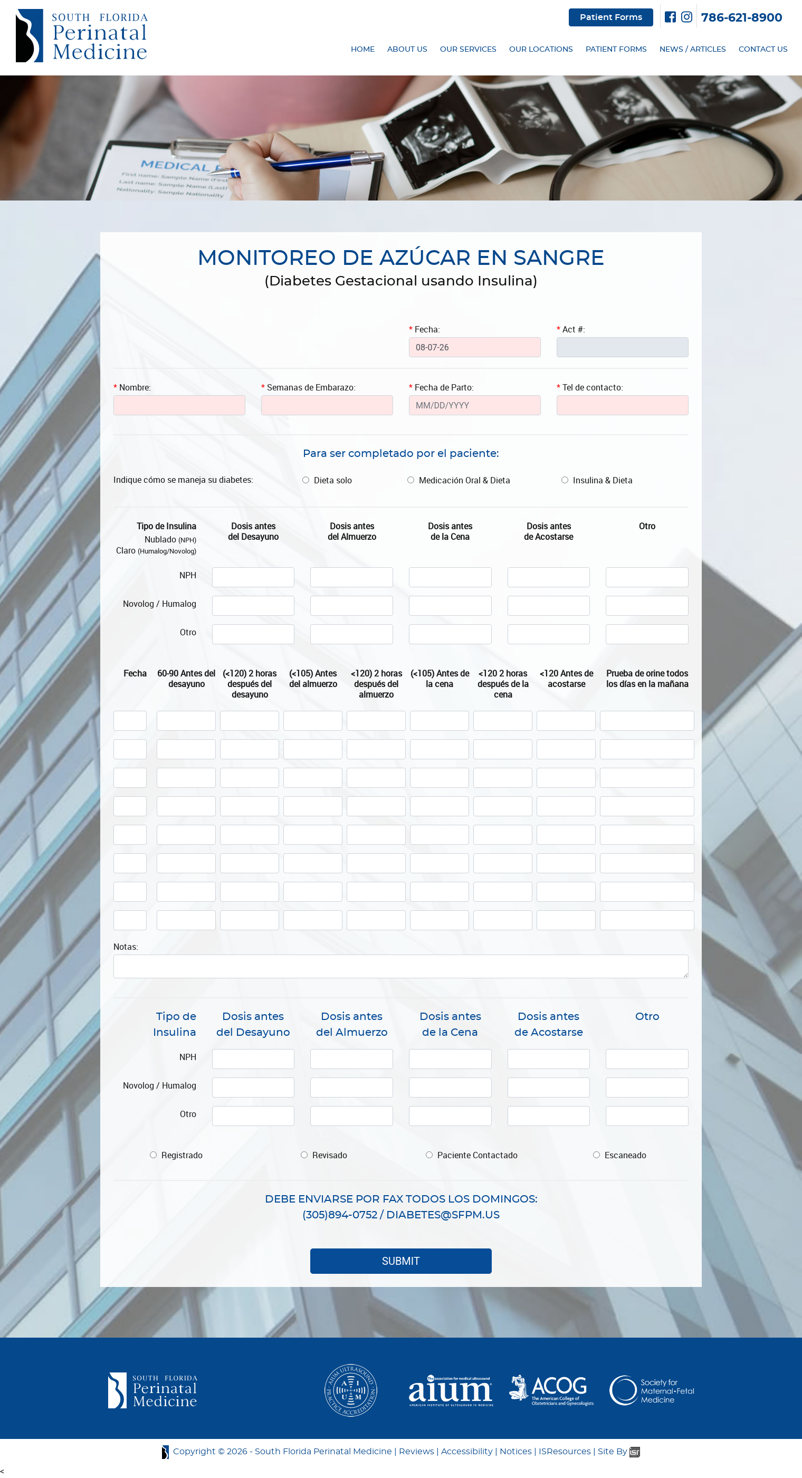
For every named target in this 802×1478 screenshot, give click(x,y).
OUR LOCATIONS (541, 49)
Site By (619, 1451)
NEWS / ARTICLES (693, 49)
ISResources (565, 1451)
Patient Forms (611, 17)
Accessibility (467, 1451)
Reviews (416, 1451)
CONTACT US (763, 49)
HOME (363, 49)
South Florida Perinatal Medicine (323, 1451)
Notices (516, 1451)
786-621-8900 (741, 18)
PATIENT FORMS (616, 49)
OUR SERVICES (468, 49)
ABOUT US (407, 49)
